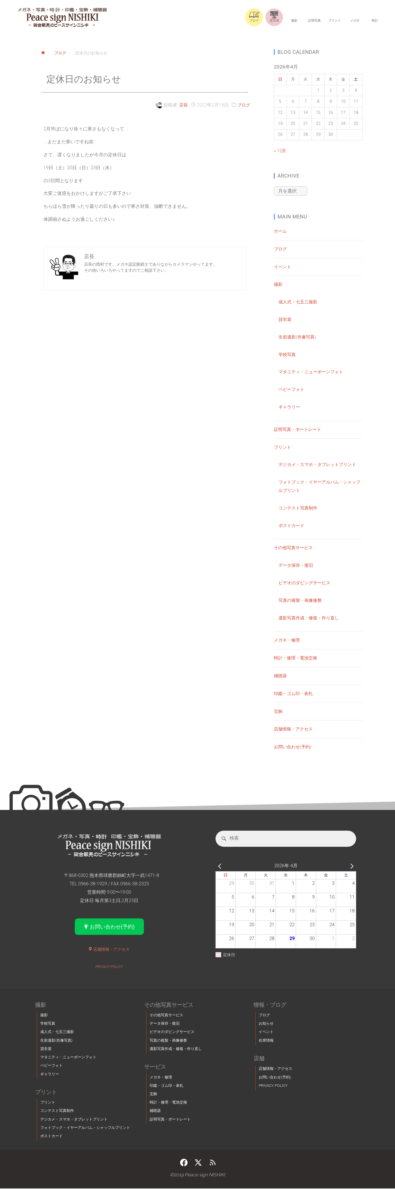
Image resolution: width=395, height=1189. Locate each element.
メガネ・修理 (288, 639)
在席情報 (266, 1040)
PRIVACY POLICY (109, 966)
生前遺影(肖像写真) (298, 336)
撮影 (278, 283)
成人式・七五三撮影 (299, 301)
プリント (283, 446)
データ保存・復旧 (296, 564)
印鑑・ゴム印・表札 (294, 693)
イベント (283, 266)
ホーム (281, 230)
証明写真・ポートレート (299, 428)
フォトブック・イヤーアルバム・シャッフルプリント (85, 1128)
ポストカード (292, 525)
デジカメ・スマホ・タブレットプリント (319, 464)
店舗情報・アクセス (294, 728)
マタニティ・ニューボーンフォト (313, 371)
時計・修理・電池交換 (297, 657)
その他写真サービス (294, 547)
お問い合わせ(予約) (294, 746)
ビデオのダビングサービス (306, 582)
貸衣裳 (285, 318)
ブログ (60, 53)
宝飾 (278, 711)
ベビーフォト (292, 388)
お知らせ (266, 1024)
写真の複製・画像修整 (301, 599)
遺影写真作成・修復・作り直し (310, 617)
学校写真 (287, 354)
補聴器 (281, 675)
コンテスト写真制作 (299, 507)
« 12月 (280, 150)
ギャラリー (290, 406)
